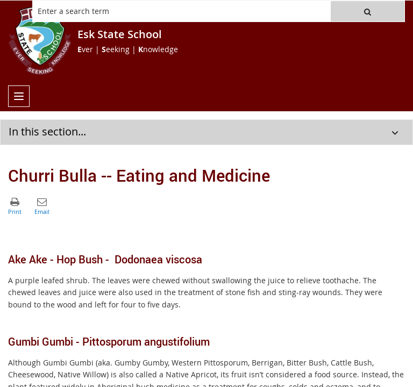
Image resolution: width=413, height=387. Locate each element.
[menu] (19, 96)
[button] (367, 11)
